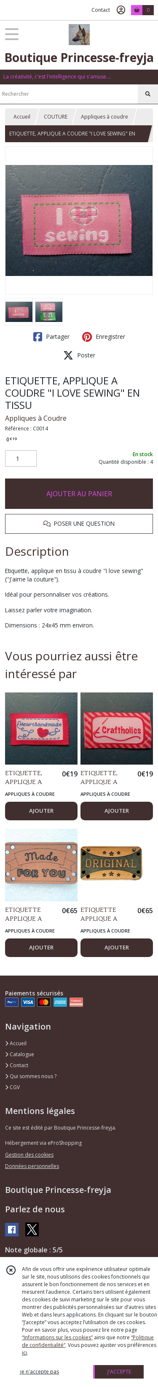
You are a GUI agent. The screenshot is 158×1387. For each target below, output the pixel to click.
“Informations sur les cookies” (57, 1337)
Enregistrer (103, 337)
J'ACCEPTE (119, 1371)
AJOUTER (41, 810)
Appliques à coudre (104, 116)
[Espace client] (121, 10)
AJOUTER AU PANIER (79, 493)
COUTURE (55, 116)
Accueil (21, 116)
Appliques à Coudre (36, 418)
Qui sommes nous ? (30, 1076)
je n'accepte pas (39, 1371)
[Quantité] (21, 458)
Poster (79, 355)
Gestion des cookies (29, 1154)
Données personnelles (32, 1166)
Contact (100, 10)
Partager (51, 337)
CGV (12, 1087)
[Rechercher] (148, 94)
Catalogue (19, 1054)
